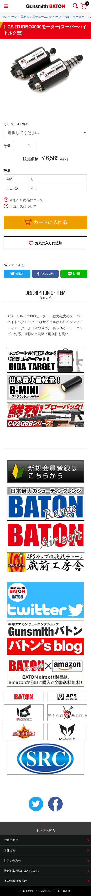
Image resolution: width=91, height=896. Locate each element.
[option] (45, 69)
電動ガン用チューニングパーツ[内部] (45, 16)
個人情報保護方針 (15, 881)
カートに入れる (50, 222)
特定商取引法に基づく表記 (21, 870)
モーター (78, 16)
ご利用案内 (11, 840)
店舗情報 (9, 850)
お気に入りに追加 (48, 243)
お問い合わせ (12, 860)
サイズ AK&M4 (16, 124)
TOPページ (9, 16)
